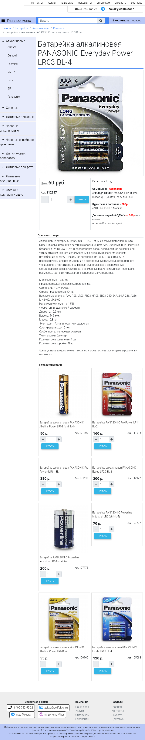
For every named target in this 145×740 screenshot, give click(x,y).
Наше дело (82, 707)
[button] (101, 21)
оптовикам (103, 2)
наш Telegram (22, 714)
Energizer (13, 63)
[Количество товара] (57, 199)
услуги (52, 2)
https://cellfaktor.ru (105, 730)
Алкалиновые (40, 28)
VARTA (11, 72)
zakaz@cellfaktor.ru (122, 9)
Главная (6, 28)
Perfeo (11, 80)
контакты (37, 2)
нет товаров (127, 20)
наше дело (67, 2)
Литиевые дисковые (20, 117)
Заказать (117, 715)
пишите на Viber (51, 714)
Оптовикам (82, 715)
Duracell (12, 55)
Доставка (118, 719)
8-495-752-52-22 (20, 707)
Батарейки (21, 28)
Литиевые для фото (19, 167)
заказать (120, 2)
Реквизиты (82, 719)
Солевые (12, 108)
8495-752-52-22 (86, 9)
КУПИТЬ (82, 199)
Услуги (79, 711)
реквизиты (85, 2)
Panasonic (59, 28)
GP (9, 88)
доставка (136, 2)
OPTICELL (13, 47)
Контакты (118, 711)
